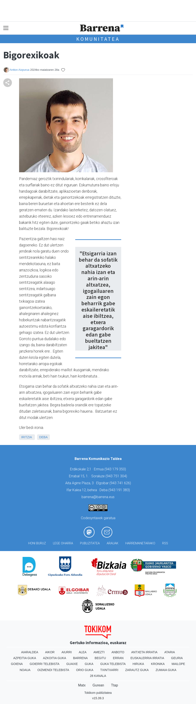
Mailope (178, 664)
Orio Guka (84, 670)
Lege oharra (63, 543)
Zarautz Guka (137, 670)
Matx (82, 685)
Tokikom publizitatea (98, 692)
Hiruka (138, 664)
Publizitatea (90, 543)
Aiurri (67, 652)
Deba (43, 437)
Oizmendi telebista (53, 670)
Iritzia (26, 437)
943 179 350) (116, 469)
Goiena (17, 664)
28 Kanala (98, 676)
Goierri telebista (44, 664)
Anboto (117, 652)
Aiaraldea (29, 652)
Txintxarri (109, 670)
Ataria (169, 652)
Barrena (80, 658)
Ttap (114, 685)
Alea (83, 652)
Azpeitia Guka (24, 658)
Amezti (99, 652)
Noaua (25, 670)
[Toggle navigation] (6, 28)
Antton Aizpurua (19, 69)
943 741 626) (121, 483)
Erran (118, 658)
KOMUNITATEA (98, 39)
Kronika (158, 664)
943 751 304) (117, 476)
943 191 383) (119, 490)
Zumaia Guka (166, 670)
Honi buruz (37, 543)
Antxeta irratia (144, 652)
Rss (165, 543)
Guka (89, 664)
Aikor (50, 652)
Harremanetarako (140, 543)
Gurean (98, 685)
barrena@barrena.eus (98, 497)
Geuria (177, 658)
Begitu (100, 658)
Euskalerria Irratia (147, 658)
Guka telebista (113, 664)
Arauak (112, 543)
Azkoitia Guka (54, 658)
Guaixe (72, 664)
